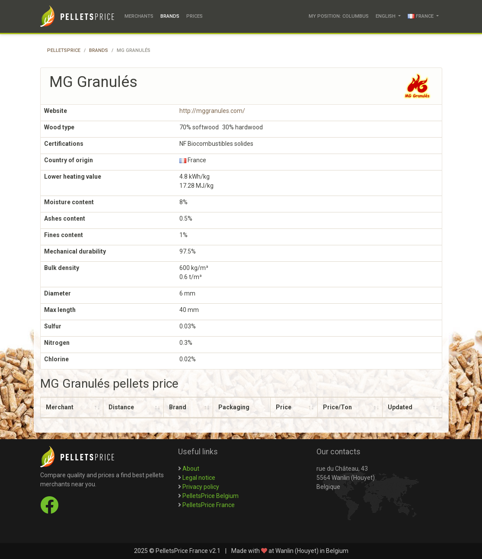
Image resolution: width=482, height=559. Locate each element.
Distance (121, 407)
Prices (194, 16)
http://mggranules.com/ (212, 110)
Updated (400, 407)
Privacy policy (200, 486)
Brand (177, 407)
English (386, 16)
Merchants (138, 16)
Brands (169, 16)
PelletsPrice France (208, 504)
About (190, 468)
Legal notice (198, 477)
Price (283, 407)
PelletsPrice (63, 50)
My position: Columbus (339, 16)
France (421, 16)
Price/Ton (337, 407)
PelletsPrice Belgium (210, 495)
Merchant (59, 407)
